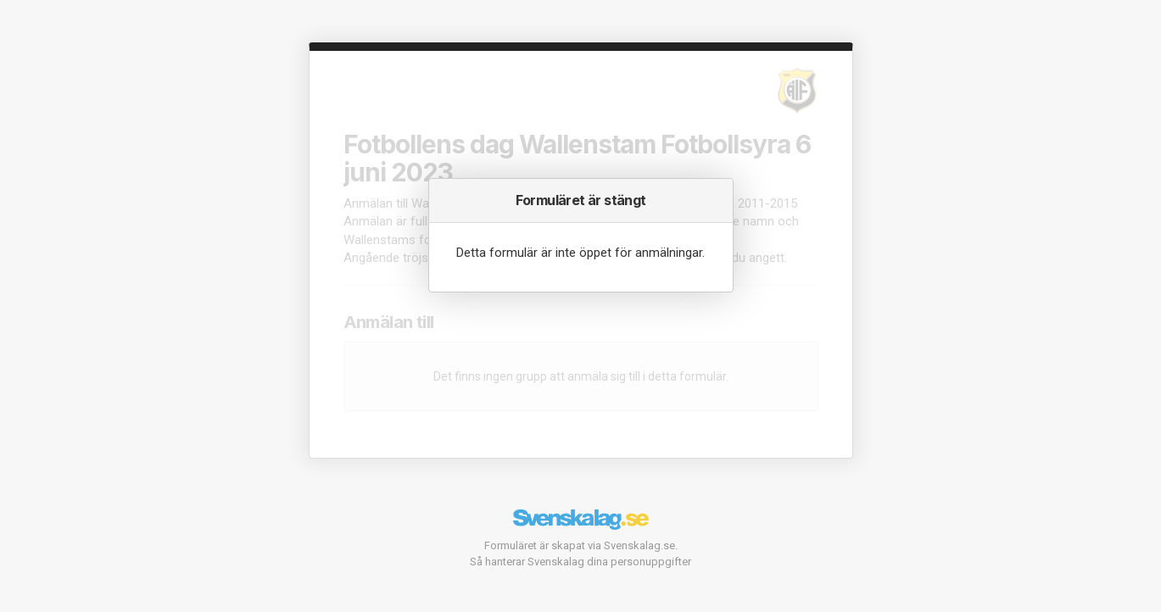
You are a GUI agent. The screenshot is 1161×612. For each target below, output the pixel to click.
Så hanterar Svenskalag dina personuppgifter (580, 561)
